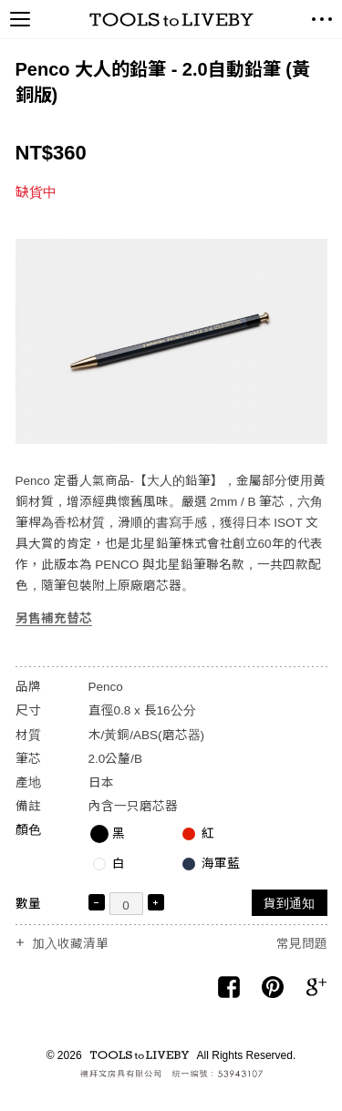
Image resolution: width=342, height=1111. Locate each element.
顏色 (28, 830)
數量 (28, 903)
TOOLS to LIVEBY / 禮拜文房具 (171, 19)
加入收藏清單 (70, 944)
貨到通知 (289, 903)
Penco (105, 687)
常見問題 (301, 944)
